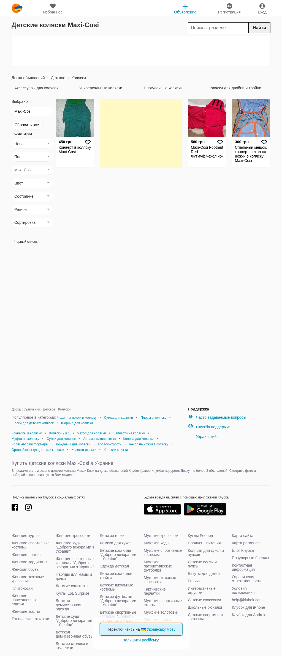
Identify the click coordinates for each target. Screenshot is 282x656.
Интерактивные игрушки (202, 590)
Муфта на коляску (25, 439)
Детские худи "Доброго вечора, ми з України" (74, 620)
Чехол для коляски (91, 433)
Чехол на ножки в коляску (77, 418)
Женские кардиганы (29, 562)
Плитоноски (22, 588)
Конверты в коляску (27, 433)
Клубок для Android (249, 615)
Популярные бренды (250, 558)
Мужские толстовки (161, 612)
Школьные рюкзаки (205, 607)
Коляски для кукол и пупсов (206, 552)
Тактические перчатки (155, 591)
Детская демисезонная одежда (68, 605)
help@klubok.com (247, 600)
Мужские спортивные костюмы (163, 552)
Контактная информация (243, 567)
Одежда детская (114, 566)
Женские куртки (26, 535)
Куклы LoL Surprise (72, 593)
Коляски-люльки (84, 450)
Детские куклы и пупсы (202, 564)
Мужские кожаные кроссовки (160, 579)
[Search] (229, 27)
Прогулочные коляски (163, 88)
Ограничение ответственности (247, 579)
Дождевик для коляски (73, 444)
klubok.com (17, 8)
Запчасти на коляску (129, 433)
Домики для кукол (116, 543)
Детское (57, 78)
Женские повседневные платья (24, 600)
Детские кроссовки (204, 600)
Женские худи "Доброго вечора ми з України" (75, 547)
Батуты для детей (204, 573)
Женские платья (26, 554)
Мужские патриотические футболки (158, 566)
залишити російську (141, 640)
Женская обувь (25, 569)
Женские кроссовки (73, 535)
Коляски (78, 78)
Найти (259, 27)
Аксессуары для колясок (36, 88)
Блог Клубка (243, 550)
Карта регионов (246, 543)
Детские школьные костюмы (116, 587)
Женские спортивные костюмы (31, 545)
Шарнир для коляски (77, 423)
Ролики (194, 581)
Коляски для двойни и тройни (234, 88)
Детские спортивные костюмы (206, 617)
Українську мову (161, 629)
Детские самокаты (72, 586)
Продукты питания (204, 543)
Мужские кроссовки (161, 535)
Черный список (25, 242)
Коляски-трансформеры (30, 444)
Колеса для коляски (138, 439)
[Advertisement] (141, 51)
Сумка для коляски (118, 418)
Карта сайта (242, 535)
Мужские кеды (156, 543)
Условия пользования (243, 590)
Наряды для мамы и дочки (74, 576)
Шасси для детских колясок (33, 423)
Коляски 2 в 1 (59, 433)
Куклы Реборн (200, 535)
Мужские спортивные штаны (163, 603)
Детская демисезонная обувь (74, 634)
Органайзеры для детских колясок (38, 450)
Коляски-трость (109, 444)
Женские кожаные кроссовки (28, 579)
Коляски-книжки (116, 450)
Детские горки (112, 535)
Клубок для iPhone (248, 607)
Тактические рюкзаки (30, 619)
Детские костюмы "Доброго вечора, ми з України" (118, 554)
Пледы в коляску (153, 418)
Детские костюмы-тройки (116, 575)
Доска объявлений (28, 78)
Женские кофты (26, 611)
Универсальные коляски (100, 88)
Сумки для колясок (61, 439)
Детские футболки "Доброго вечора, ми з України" (118, 600)
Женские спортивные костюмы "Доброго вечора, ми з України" (75, 562)
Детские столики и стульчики (72, 645)
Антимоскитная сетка (99, 439)
